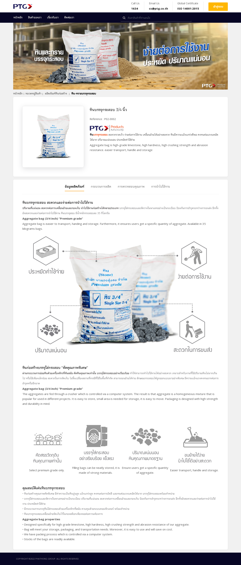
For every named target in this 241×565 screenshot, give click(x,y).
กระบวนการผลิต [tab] (101, 186)
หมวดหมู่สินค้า (33, 93)
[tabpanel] (120, 56)
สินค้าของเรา (34, 17)
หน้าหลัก (17, 17)
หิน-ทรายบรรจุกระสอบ (83, 93)
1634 (134, 8)
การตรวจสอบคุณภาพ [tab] (131, 186)
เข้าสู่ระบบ (218, 6)
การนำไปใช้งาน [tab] (160, 186)
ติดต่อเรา (69, 17)
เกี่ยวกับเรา (53, 17)
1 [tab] (120, 87)
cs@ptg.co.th (158, 8)
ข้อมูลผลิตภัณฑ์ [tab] (74, 186)
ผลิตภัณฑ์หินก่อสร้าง (56, 93)
